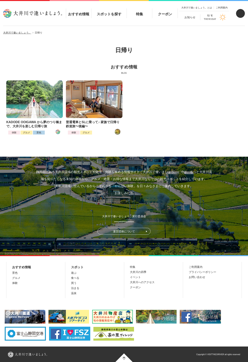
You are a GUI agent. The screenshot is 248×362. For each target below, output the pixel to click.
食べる (75, 277)
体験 (14, 132)
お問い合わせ (197, 277)
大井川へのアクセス (142, 282)
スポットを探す (109, 10)
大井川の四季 (138, 272)
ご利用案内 (222, 7)
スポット (77, 267)
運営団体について (124, 231)
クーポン (165, 10)
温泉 (74, 293)
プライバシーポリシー (202, 272)
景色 (38, 132)
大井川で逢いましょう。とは (196, 7)
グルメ (26, 132)
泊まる (75, 288)
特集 (139, 10)
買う (74, 283)
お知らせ (189, 17)
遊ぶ (74, 272)
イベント (135, 277)
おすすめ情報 (78, 10)
